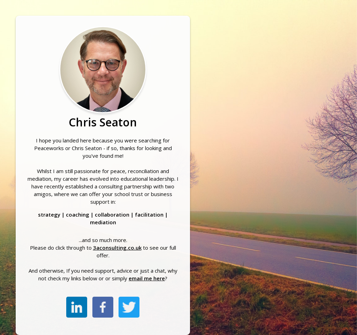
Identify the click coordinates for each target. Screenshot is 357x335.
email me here (147, 278)
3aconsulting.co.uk (117, 247)
